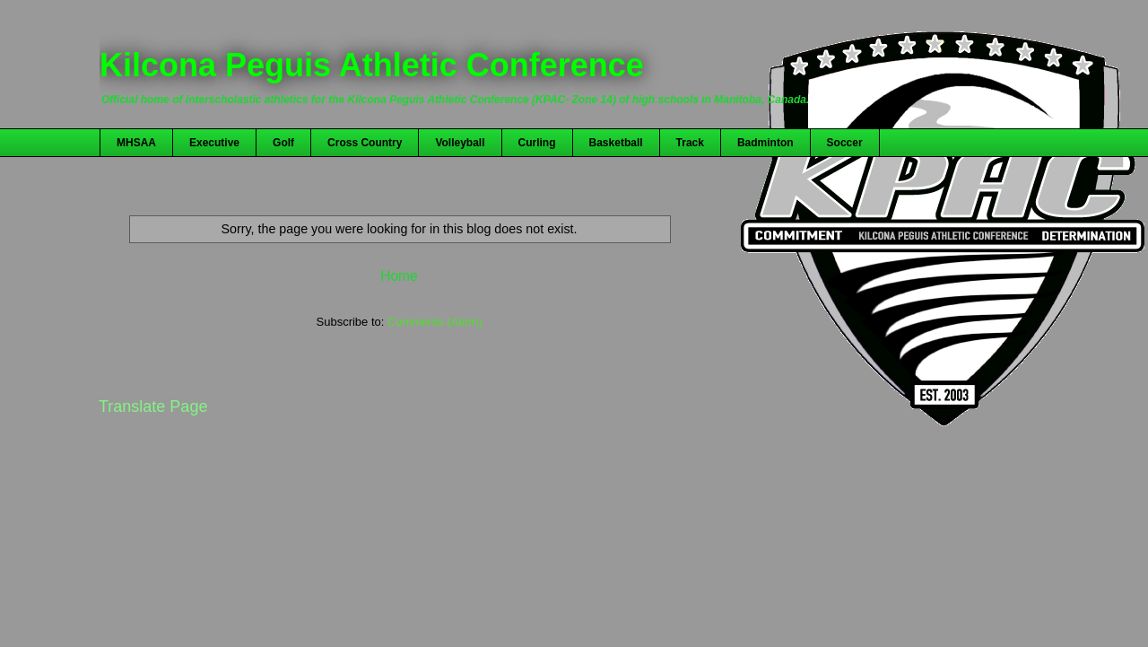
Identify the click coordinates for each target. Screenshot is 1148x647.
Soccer (845, 142)
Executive (214, 142)
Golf (283, 142)
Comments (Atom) (434, 321)
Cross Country (364, 142)
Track (690, 142)
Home (399, 276)
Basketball (616, 142)
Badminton (765, 142)
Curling (537, 142)
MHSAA (136, 142)
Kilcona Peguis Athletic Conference (372, 65)
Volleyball (459, 142)
